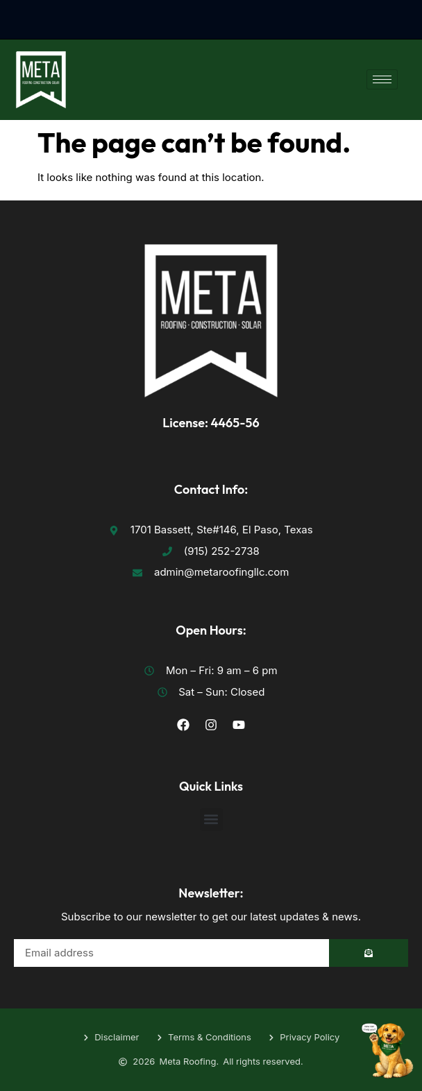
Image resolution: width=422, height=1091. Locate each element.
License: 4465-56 (210, 423)
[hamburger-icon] (382, 79)
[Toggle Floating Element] (387, 1042)
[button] (211, 819)
